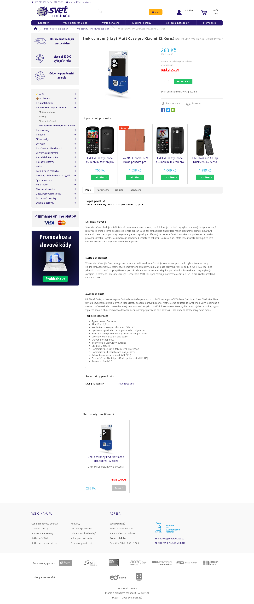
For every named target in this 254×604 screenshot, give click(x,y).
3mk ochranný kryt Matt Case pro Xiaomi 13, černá (106, 459)
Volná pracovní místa (81, 538)
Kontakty (43, 22)
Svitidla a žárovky (45, 202)
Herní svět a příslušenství (49, 148)
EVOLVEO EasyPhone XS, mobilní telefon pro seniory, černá (100, 160)
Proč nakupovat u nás (75, 22)
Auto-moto (42, 184)
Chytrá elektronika (45, 189)
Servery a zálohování (47, 152)
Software (41, 143)
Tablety (42, 116)
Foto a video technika (47, 170)
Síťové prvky (42, 139)
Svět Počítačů (52, 12)
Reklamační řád (39, 538)
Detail (118, 488)
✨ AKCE (40, 93)
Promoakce (209, 22)
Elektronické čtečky (48, 121)
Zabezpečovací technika (48, 193)
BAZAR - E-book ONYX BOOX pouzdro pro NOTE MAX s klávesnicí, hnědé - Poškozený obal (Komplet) (135, 160)
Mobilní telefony (141, 22)
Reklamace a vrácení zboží (45, 543)
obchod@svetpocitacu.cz (171, 538)
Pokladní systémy (45, 161)
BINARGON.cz (141, 592)
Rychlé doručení (110, 22)
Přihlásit (189, 10)
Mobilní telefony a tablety (56, 28)
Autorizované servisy (42, 533)
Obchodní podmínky (81, 528)
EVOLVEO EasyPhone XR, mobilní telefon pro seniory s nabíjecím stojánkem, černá (170, 160)
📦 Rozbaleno (43, 98)
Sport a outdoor (44, 180)
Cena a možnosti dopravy (44, 523)
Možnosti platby (39, 528)
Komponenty (43, 130)
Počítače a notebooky (177, 22)
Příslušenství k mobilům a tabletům (93, 28)
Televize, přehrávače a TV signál (53, 175)
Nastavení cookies (127, 588)
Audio (39, 166)
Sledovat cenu (173, 103)
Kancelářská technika (47, 157)
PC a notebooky (44, 102)
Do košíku (182, 81)
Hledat (156, 12)
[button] (100, 177)
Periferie (40, 134)
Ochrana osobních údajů (83, 533)
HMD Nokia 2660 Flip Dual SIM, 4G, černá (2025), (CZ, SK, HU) (205, 160)
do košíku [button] (99, 177)
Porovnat (196, 103)
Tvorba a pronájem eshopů (119, 592)
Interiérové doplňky (46, 198)
